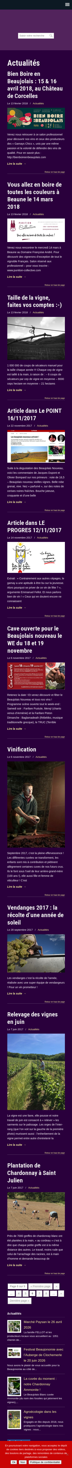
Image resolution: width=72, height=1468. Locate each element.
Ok (13, 1462)
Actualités (38, 103)
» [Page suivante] (61, 1293)
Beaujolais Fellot (36, 21)
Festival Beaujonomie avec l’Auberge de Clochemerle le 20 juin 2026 (44, 1355)
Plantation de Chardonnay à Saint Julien (31, 1173)
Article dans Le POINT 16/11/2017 (34, 414)
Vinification (21, 749)
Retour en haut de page (55, 172)
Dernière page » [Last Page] (19, 1300)
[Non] (67, 1454)
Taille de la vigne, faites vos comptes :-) (34, 301)
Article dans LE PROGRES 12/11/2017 (34, 526)
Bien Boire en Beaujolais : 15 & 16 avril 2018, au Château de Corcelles (35, 85)
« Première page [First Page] (40, 1286)
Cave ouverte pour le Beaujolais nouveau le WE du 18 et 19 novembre (34, 639)
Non (22, 1462)
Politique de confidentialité (45, 1462)
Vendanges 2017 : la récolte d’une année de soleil (35, 915)
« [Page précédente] (56, 1286)
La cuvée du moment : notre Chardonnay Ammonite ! (40, 1384)
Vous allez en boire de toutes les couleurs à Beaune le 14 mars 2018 (34, 195)
